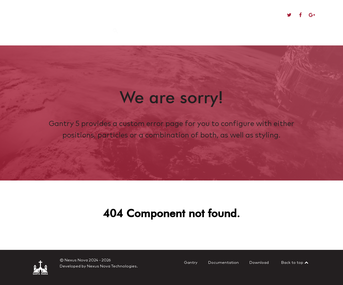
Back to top (295, 263)
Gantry (191, 263)
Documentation (223, 263)
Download (259, 263)
